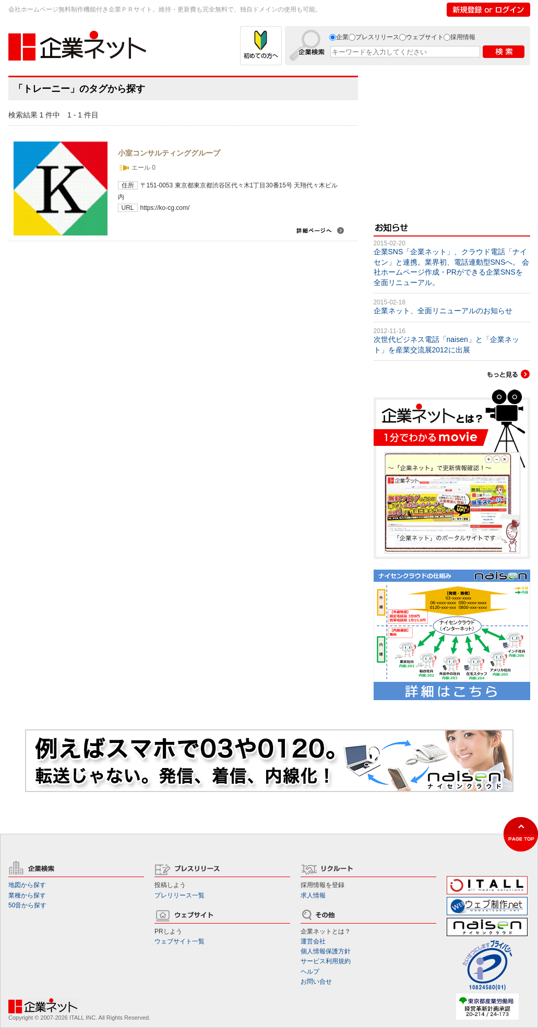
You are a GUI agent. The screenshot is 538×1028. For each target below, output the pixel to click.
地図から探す (27, 885)
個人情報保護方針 (326, 951)
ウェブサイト (425, 37)
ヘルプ (310, 971)
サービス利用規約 (326, 961)
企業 (342, 37)
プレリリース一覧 (179, 895)
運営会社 (313, 941)
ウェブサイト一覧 (179, 941)
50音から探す (27, 905)
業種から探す (27, 895)
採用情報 (462, 37)
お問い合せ (316, 981)
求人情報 (313, 895)
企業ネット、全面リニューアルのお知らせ (443, 310)
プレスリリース (377, 37)
